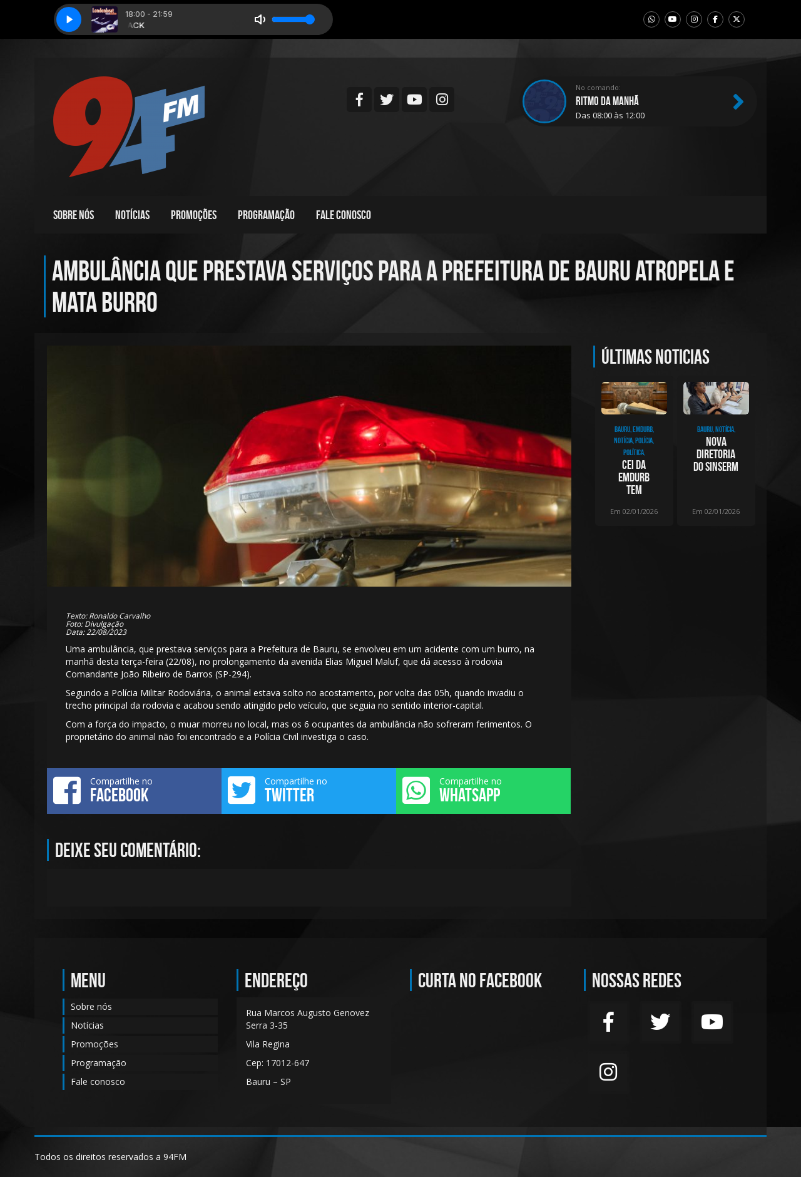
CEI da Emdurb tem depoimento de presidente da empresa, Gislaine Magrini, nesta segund (634, 477)
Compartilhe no (134, 790)
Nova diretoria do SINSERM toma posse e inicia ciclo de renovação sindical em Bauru (716, 454)
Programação (266, 215)
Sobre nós (73, 215)
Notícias (132, 215)
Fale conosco (343, 215)
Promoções (194, 215)
